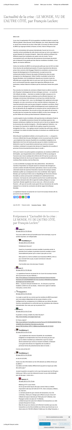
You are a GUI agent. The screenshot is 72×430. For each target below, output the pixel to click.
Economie (34, 205)
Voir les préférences (64, 424)
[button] (69, 417)
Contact (36, 4)
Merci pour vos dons (46, 4)
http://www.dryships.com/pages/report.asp (28, 316)
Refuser (55, 424)
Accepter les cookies (45, 424)
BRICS (44, 205)
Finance (39, 205)
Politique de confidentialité (49, 427)
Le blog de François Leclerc (11, 4)
